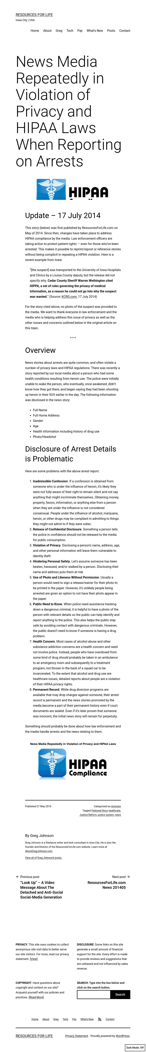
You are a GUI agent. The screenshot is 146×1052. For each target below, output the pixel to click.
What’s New (95, 31)
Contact (124, 31)
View (34, 959)
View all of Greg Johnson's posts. (43, 857)
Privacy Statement (76, 1036)
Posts (111, 31)
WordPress (123, 1036)
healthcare (114, 810)
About (47, 31)
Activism (116, 806)
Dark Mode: (135, 1048)
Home (35, 31)
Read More (36, 997)
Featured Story (99, 810)
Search (120, 994)
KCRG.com (69, 297)
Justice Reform (88, 814)
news (118, 814)
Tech (69, 31)
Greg (59, 31)
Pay (80, 31)
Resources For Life (34, 15)
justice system (106, 814)
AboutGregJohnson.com (38, 851)
